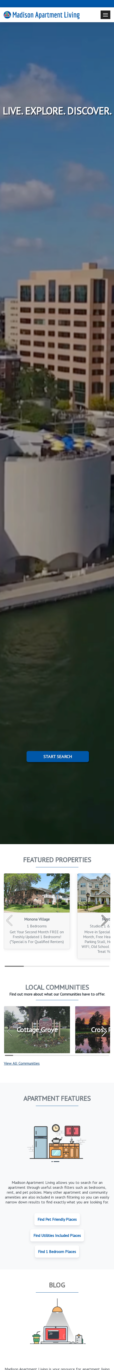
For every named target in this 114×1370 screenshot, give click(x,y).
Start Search (57, 756)
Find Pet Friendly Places (57, 1219)
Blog (57, 1284)
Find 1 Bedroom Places (57, 1251)
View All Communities (22, 1063)
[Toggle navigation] (105, 15)
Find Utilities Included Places (57, 1235)
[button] (104, 920)
